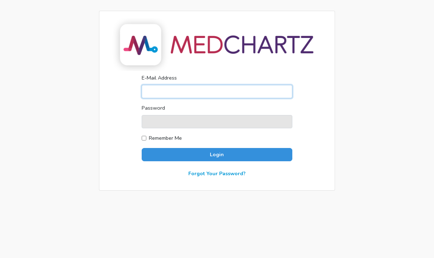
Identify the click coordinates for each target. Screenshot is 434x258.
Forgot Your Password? (217, 173)
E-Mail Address (159, 77)
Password (153, 107)
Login (217, 154)
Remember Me (165, 138)
